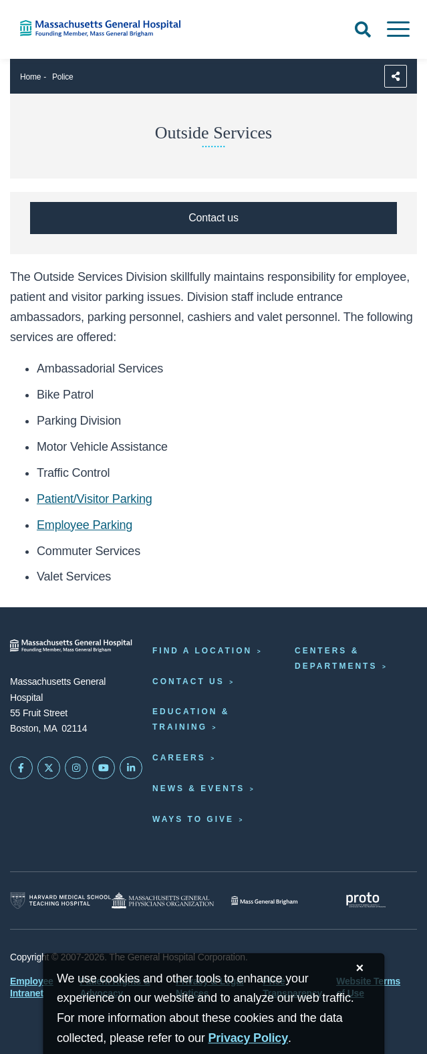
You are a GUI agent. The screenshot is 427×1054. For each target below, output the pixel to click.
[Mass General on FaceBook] (21, 767)
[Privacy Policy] (248, 1038)
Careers (179, 757)
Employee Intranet (31, 987)
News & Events (198, 788)
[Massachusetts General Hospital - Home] (71, 645)
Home (30, 77)
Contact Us (188, 681)
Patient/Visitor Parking (94, 499)
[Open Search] (363, 29)
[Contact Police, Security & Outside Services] (213, 218)
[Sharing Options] (395, 76)
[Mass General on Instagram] (76, 767)
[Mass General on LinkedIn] (131, 767)
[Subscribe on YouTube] (103, 767)
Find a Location (202, 650)
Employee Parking (84, 525)
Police (63, 77)
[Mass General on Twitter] (48, 767)
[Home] (89, 28)
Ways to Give (193, 819)
